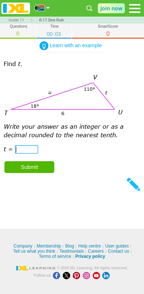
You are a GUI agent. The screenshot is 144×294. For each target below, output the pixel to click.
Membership (49, 246)
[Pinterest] (78, 275)
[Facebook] (58, 275)
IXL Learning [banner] (15, 8)
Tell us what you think (34, 251)
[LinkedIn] (106, 275)
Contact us (118, 251)
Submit (29, 167)
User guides (117, 246)
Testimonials (71, 251)
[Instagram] (88, 275)
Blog (69, 246)
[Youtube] (98, 275)
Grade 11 (16, 20)
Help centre (89, 246)
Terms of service (55, 256)
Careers (96, 251)
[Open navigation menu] (134, 8)
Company (22, 246)
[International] (42, 8)
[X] (68, 275)
